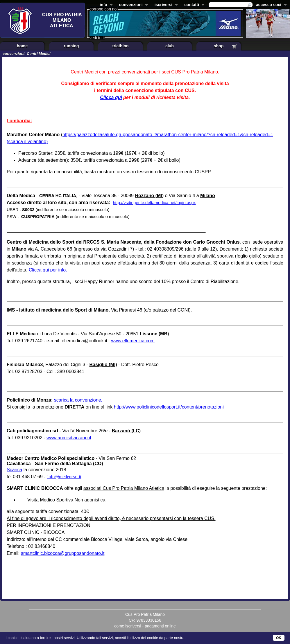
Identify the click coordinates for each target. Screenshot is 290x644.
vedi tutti (97, 37)
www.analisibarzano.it (68, 437)
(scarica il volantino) (27, 141)
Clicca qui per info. (48, 269)
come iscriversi (127, 626)
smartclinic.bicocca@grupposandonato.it (63, 553)
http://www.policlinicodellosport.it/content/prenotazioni (169, 406)
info (104, 5)
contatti (193, 5)
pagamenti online (160, 626)
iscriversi (165, 5)
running (71, 46)
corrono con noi (103, 9)
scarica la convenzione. (78, 399)
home (22, 46)
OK (278, 638)
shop (218, 46)
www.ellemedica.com (133, 340)
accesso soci (270, 5)
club (169, 46)
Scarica (14, 469)
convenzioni (132, 5)
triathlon (120, 46)
